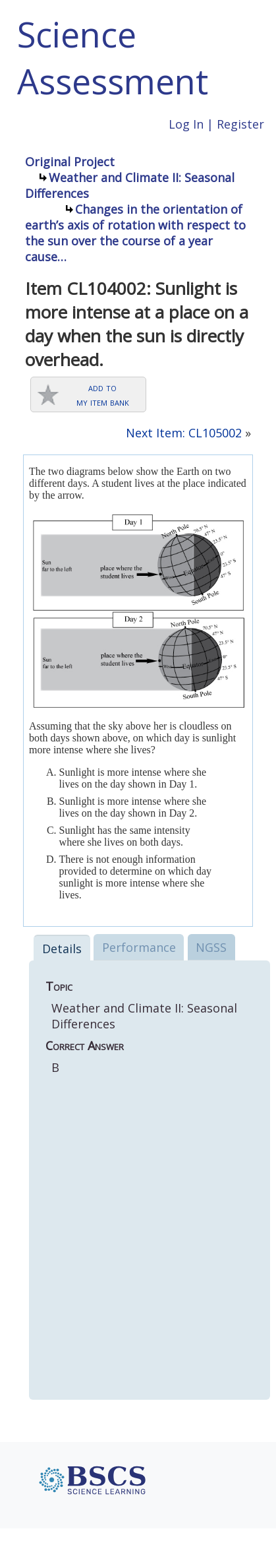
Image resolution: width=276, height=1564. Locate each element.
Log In (186, 124)
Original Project (70, 162)
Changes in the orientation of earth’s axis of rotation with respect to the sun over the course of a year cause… (135, 233)
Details (62, 948)
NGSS (211, 947)
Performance (139, 947)
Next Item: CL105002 (184, 433)
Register (240, 124)
